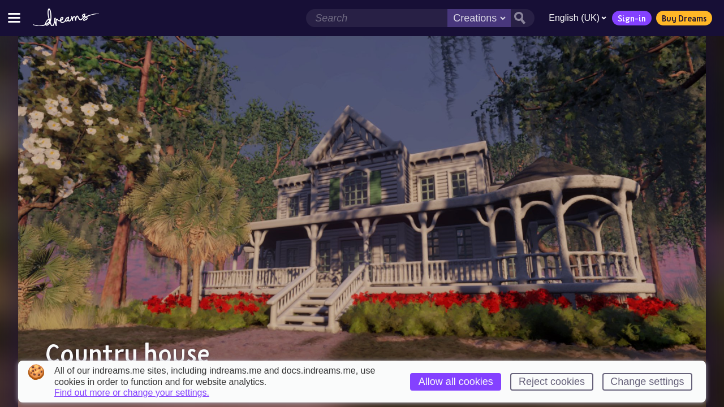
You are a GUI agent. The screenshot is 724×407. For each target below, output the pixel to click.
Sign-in (632, 18)
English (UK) (577, 18)
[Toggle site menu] (14, 17)
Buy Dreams (684, 18)
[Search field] (376, 18)
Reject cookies (552, 381)
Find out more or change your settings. (131, 392)
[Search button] (523, 18)
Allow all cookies (456, 381)
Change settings (647, 381)
